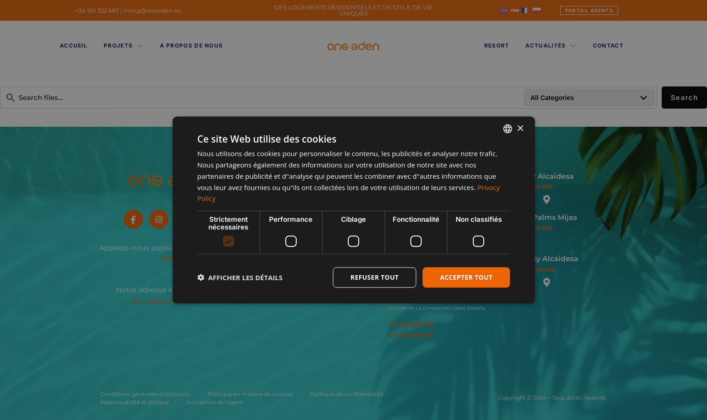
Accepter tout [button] (466, 277)
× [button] (520, 128)
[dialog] (353, 210)
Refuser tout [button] (375, 277)
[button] (240, 277)
